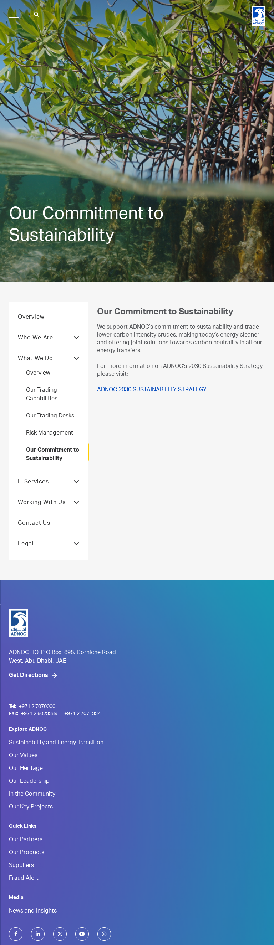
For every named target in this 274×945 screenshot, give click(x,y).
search (36, 14)
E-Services (48, 482)
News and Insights (33, 911)
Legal (48, 544)
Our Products (26, 853)
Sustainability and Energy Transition (56, 743)
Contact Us (34, 524)
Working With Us (48, 503)
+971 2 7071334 (82, 714)
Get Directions (28, 676)
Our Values (23, 756)
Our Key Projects (31, 807)
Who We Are (48, 338)
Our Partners (25, 840)
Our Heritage (26, 769)
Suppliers (21, 866)
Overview (31, 317)
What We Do (48, 359)
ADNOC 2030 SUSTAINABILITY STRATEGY (152, 390)
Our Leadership (29, 782)
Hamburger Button (13, 12)
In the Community (32, 794)
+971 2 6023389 (39, 714)
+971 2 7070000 (37, 706)
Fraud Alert (24, 879)
